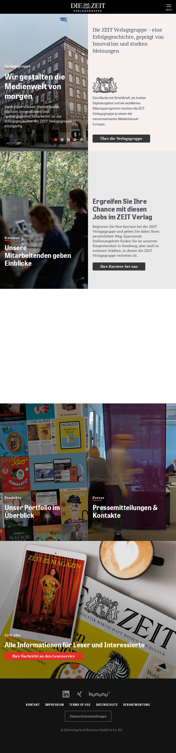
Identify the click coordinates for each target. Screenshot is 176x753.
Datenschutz (107, 704)
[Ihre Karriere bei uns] (127, 227)
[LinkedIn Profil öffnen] (68, 694)
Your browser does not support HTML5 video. (88, 346)
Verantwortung (136, 704)
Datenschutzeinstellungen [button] (88, 716)
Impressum (54, 704)
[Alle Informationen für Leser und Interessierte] (88, 610)
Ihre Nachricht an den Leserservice (43, 656)
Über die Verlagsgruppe (121, 138)
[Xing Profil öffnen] (82, 694)
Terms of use (80, 704)
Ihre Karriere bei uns (119, 266)
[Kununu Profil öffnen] (101, 694)
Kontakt (33, 704)
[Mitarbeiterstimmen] (44, 220)
